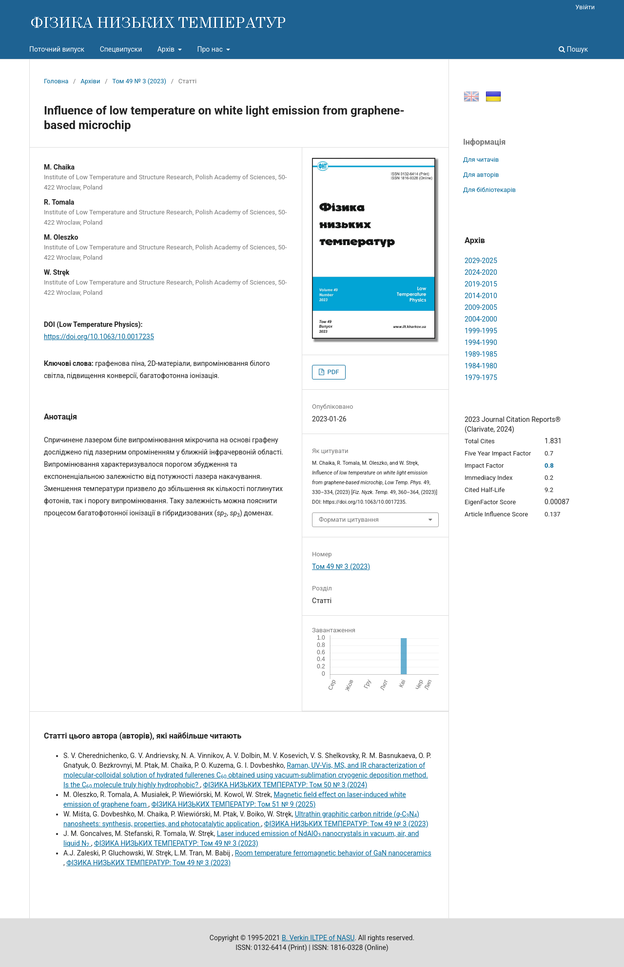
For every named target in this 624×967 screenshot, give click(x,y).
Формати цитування (349, 519)
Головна (56, 81)
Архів (166, 49)
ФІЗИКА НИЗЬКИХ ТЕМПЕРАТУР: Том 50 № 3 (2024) (285, 785)
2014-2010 (481, 296)
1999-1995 (481, 331)
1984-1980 (481, 366)
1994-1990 (481, 342)
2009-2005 (481, 307)
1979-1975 (481, 377)
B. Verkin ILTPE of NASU (318, 938)
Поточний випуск (56, 49)
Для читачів (481, 159)
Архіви (90, 81)
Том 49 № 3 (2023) (139, 81)
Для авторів (481, 174)
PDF (332, 372)
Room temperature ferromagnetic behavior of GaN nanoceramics (333, 853)
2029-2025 (481, 261)
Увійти (585, 7)
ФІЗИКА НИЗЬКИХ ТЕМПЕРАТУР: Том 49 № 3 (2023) (346, 824)
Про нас (210, 49)
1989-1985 (481, 354)
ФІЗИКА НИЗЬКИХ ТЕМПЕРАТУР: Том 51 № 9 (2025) (234, 804)
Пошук (573, 49)
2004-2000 (481, 319)
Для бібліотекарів (489, 189)
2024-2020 (481, 272)
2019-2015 (481, 284)
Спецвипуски (121, 49)
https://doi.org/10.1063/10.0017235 (99, 337)
